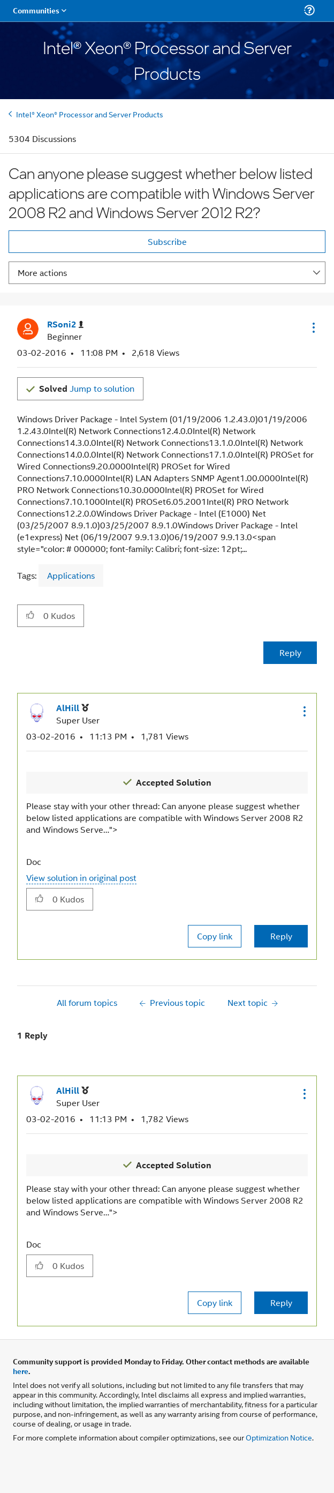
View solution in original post (81, 877)
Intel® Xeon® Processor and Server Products (89, 114)
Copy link (214, 936)
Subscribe (167, 241)
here (20, 1371)
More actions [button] (42, 272)
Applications (71, 575)
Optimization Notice (279, 1437)
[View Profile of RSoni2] (65, 324)
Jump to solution (86, 388)
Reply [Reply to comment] (281, 936)
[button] (312, 327)
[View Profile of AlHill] (72, 708)
